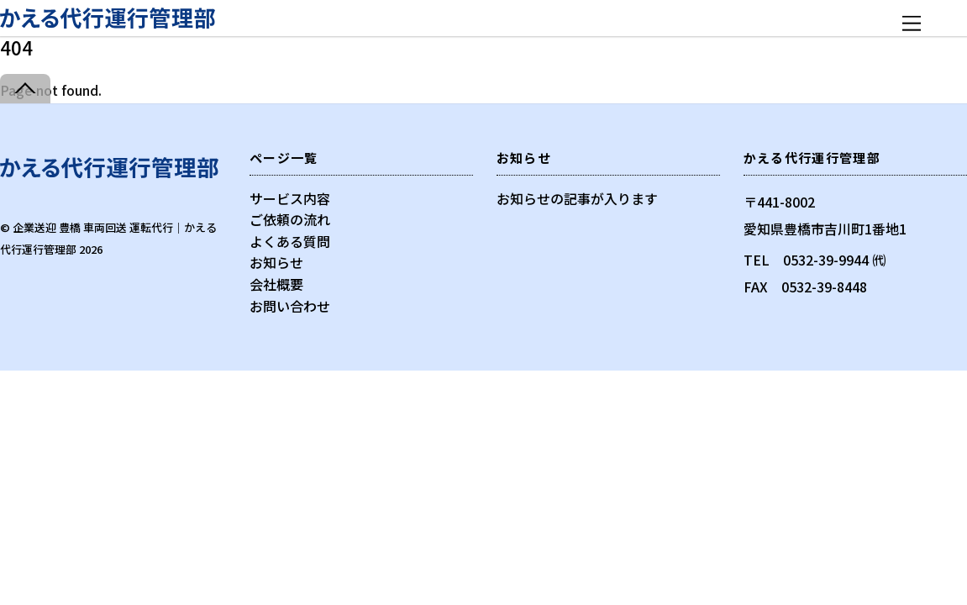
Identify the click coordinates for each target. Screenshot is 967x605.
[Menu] (911, 23)
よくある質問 (290, 241)
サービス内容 (290, 198)
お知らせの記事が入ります (577, 198)
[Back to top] (25, 88)
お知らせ (276, 262)
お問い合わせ (290, 306)
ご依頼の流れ (290, 219)
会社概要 (276, 284)
